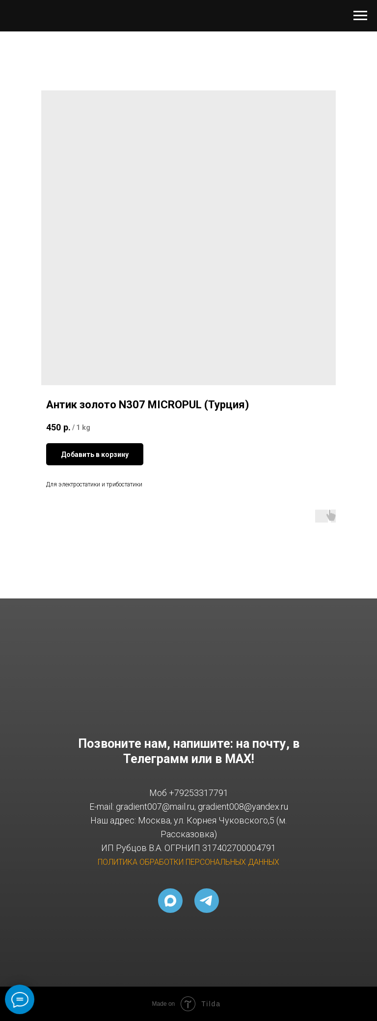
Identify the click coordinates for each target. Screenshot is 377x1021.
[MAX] (170, 900)
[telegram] (206, 900)
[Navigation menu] (360, 16)
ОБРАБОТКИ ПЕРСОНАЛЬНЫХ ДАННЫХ (209, 862)
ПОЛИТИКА (117, 862)
